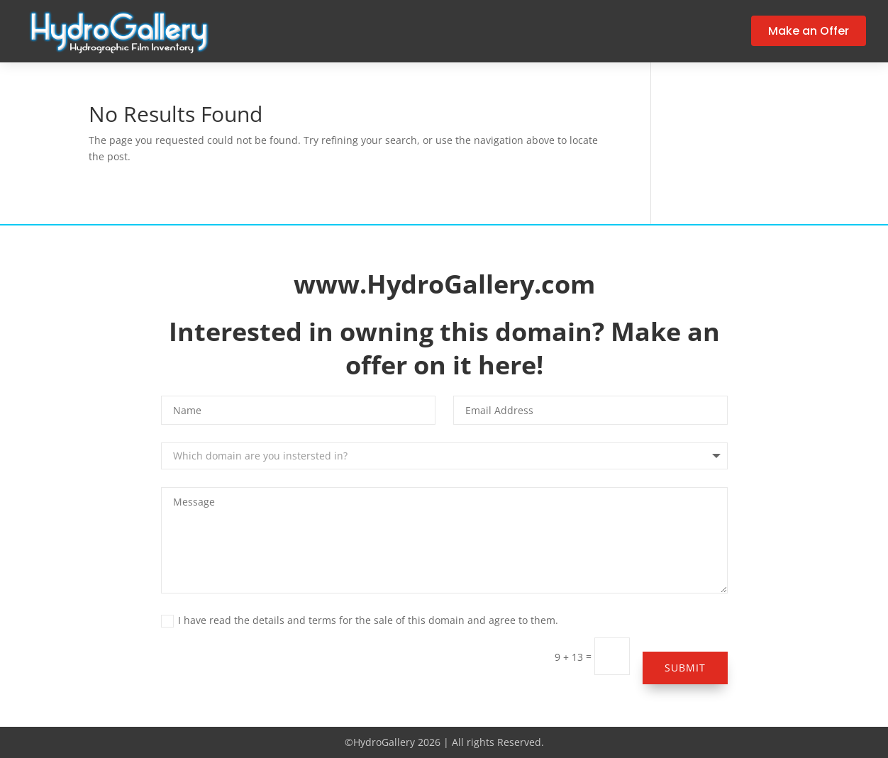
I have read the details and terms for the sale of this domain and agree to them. (359, 620)
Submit (685, 667)
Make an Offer (808, 31)
